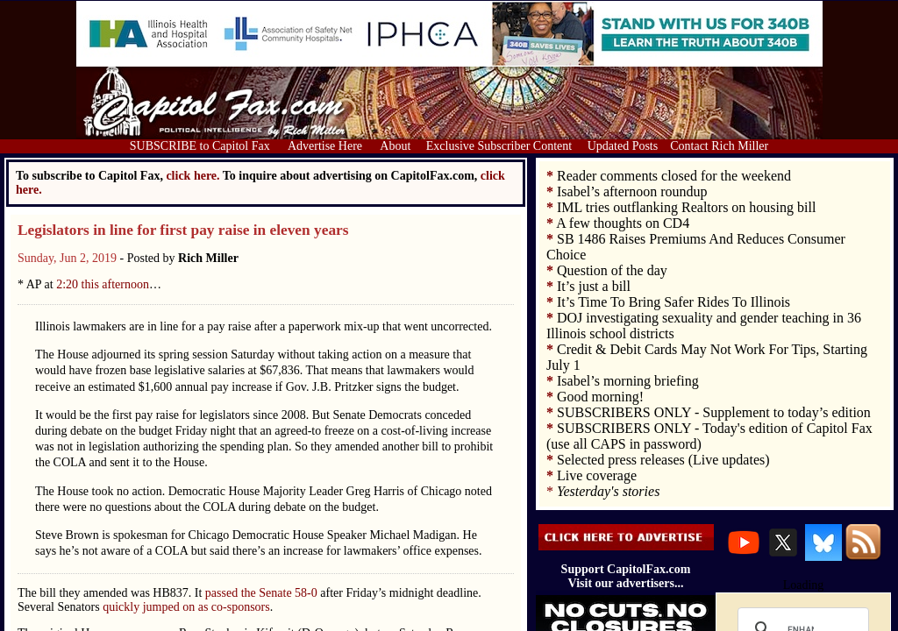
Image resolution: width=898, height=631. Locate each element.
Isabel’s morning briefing (628, 380)
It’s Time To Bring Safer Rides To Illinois (673, 301)
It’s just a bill (594, 286)
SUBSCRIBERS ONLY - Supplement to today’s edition (714, 412)
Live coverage (597, 475)
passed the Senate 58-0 (261, 592)
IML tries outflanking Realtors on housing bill (686, 207)
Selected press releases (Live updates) (663, 459)
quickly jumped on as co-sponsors (186, 606)
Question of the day (612, 270)
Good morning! (600, 396)
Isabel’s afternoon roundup (632, 191)
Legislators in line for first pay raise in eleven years (183, 230)
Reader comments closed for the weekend (674, 175)
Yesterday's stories (608, 491)
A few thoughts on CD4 (622, 223)
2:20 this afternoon (102, 284)
